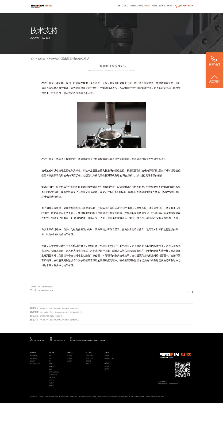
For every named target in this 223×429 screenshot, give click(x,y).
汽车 (51, 359)
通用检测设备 (36, 359)
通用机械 (52, 376)
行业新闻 (71, 364)
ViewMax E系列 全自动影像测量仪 (63, 422)
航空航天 (52, 397)
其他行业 (52, 405)
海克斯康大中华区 (112, 364)
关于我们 (156, 6)
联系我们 (168, 6)
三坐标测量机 (107, 175)
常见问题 (90, 368)
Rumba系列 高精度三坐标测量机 (89, 418)
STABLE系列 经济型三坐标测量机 (59, 418)
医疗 (51, 368)
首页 (93, 6)
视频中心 (90, 372)
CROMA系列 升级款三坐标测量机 (119, 418)
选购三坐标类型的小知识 (49, 286)
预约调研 (108, 379)
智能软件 (34, 368)
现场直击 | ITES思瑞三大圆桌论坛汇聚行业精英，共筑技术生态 (69, 308)
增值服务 (146, 6)
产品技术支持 (64, 58)
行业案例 (113, 6)
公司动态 (71, 359)
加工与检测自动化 (56, 384)
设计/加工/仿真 (55, 389)
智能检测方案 (36, 364)
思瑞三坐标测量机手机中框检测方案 (56, 316)
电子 (51, 364)
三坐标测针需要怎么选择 (49, 290)
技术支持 (134, 6)
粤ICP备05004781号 (182, 389)
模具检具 (52, 372)
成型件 (52, 380)
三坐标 (91, 83)
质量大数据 (53, 393)
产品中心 (102, 6)
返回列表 (182, 290)
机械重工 (52, 401)
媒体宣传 (71, 368)
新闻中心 (124, 6)
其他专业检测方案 (37, 372)
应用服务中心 (91, 364)
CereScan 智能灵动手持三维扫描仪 (150, 418)
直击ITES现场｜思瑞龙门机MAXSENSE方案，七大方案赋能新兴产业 (72, 312)
